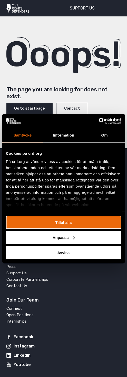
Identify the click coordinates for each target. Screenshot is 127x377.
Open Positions (20, 315)
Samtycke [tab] (22, 135)
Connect (14, 308)
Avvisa (63, 252)
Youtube (22, 364)
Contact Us (16, 286)
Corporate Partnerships (27, 279)
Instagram (24, 346)
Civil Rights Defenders (18, 8)
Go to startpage (29, 108)
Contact (72, 108)
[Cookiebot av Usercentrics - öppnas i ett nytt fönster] (98, 121)
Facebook (23, 336)
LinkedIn (22, 355)
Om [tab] (104, 135)
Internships (16, 321)
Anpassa (64, 237)
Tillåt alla (63, 222)
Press (11, 266)
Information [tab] (63, 135)
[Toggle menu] (114, 7)
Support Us (16, 273)
